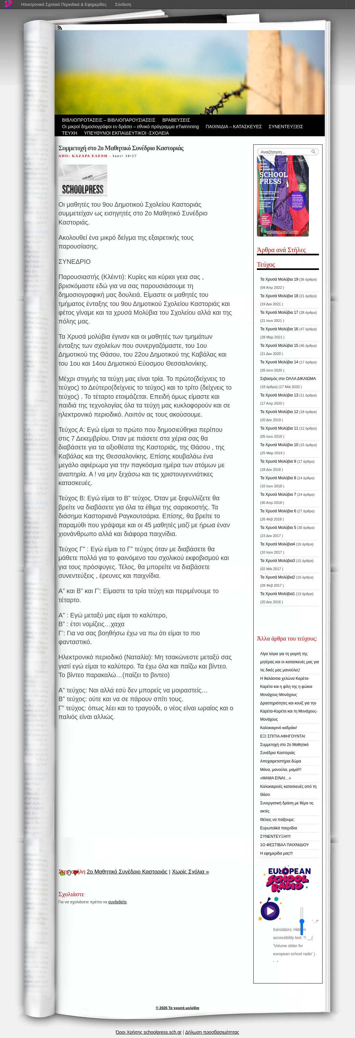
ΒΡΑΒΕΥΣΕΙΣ (176, 120)
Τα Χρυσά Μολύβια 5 (278, 527)
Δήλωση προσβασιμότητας (212, 1032)
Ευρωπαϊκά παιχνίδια (278, 828)
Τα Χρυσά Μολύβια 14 (279, 362)
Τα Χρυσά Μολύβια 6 (278, 511)
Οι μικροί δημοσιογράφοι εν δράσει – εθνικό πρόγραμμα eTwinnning (130, 126)
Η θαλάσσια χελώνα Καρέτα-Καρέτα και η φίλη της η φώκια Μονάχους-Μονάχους (286, 686)
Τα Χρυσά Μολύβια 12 (279, 411)
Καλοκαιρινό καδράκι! (278, 728)
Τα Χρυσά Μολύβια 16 (279, 329)
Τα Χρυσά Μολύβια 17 (279, 312)
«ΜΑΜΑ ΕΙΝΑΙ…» (275, 778)
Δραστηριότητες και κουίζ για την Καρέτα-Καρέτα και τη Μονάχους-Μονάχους (288, 711)
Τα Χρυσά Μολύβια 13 (279, 395)
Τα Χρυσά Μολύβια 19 (279, 279)
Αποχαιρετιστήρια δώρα (280, 761)
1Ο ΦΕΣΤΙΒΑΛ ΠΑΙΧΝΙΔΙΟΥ (284, 845)
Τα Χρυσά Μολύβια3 (277, 560)
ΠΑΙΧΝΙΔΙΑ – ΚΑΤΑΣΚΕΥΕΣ (234, 126)
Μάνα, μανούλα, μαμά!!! (280, 769)
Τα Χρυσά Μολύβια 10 (279, 445)
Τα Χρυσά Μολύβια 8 (278, 478)
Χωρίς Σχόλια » (190, 872)
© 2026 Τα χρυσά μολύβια (177, 1008)
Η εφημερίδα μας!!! (276, 853)
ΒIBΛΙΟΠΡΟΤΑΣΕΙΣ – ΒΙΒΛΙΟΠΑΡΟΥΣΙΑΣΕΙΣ (109, 120)
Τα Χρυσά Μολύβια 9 (278, 461)
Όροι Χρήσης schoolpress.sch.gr (148, 1032)
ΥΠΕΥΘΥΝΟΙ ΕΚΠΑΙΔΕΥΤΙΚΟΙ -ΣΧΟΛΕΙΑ (126, 133)
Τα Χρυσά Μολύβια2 (277, 577)
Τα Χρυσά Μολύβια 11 (279, 428)
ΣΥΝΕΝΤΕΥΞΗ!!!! (275, 836)
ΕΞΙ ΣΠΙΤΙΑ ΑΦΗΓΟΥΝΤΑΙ (282, 736)
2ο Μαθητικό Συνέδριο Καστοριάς (127, 872)
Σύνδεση (123, 4)
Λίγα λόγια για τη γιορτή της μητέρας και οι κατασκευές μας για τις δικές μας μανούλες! (289, 662)
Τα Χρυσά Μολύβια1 (277, 594)
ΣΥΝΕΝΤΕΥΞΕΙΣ (286, 126)
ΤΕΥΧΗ (69, 133)
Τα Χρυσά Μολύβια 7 (278, 494)
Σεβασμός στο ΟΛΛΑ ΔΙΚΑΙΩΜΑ (288, 378)
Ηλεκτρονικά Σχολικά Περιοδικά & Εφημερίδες (64, 4)
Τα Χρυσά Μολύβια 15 (279, 345)
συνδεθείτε (117, 902)
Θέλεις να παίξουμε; (277, 819)
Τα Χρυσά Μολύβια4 (277, 544)
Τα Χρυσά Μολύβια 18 (279, 296)
